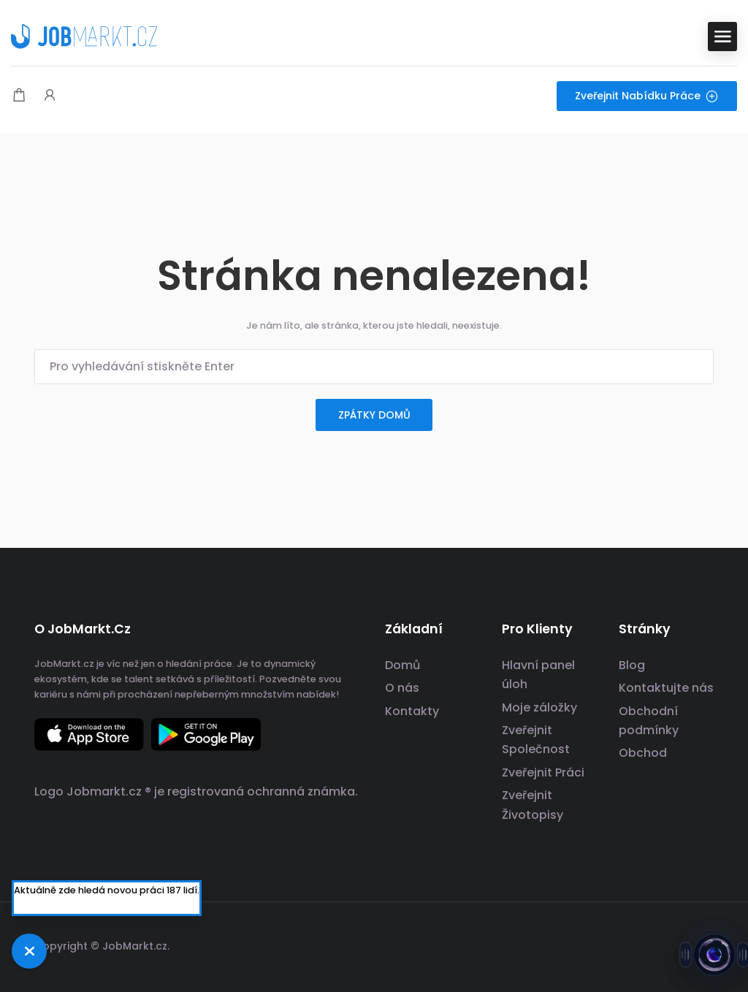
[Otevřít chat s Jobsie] (714, 958)
